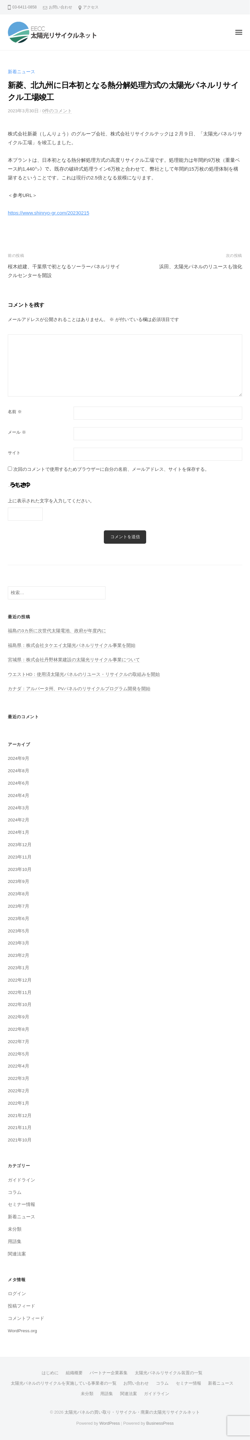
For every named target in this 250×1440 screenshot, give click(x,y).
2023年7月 (18, 906)
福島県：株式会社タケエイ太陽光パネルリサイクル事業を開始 (71, 645)
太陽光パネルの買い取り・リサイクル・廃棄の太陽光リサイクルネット (132, 1412)
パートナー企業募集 (109, 1372)
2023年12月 (20, 844)
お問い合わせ (60, 7)
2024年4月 (18, 795)
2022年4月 (18, 1066)
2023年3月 (18, 943)
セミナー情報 (21, 1204)
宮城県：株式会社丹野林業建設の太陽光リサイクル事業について (74, 659)
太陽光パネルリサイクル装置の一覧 (168, 1372)
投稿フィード (21, 1306)
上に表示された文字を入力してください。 (51, 500)
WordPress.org (22, 1330)
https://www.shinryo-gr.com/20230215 (48, 213)
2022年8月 (18, 1029)
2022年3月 (18, 1078)
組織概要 (74, 1372)
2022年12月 (20, 980)
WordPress (109, 1423)
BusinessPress (160, 1423)
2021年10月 (20, 1140)
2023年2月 (18, 955)
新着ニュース (21, 71)
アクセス (91, 7)
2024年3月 (18, 807)
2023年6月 (18, 918)
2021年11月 (20, 1127)
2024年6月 (18, 783)
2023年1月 (18, 967)
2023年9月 (18, 881)
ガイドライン (21, 1180)
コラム (14, 1192)
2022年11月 (20, 992)
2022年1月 (18, 1103)
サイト (14, 452)
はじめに (50, 1372)
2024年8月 (18, 770)
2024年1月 (18, 832)
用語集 (14, 1241)
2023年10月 (20, 869)
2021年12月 (20, 1115)
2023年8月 (18, 893)
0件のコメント (57, 110)
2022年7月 (18, 1041)
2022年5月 (18, 1054)
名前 (15, 411)
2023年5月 (18, 931)
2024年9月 (18, 758)
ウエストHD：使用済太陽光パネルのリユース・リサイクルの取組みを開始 (84, 674)
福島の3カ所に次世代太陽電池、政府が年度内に (57, 630)
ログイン (17, 1293)
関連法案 (17, 1253)
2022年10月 (20, 1004)
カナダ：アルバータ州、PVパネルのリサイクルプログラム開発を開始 (79, 688)
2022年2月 (18, 1090)
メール (17, 432)
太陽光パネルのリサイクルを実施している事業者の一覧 (64, 1383)
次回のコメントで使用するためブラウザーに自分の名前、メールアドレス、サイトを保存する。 (111, 469)
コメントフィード (26, 1318)
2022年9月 (18, 1016)
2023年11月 (20, 857)
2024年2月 (18, 820)
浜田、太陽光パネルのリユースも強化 (200, 266)
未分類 (14, 1229)
